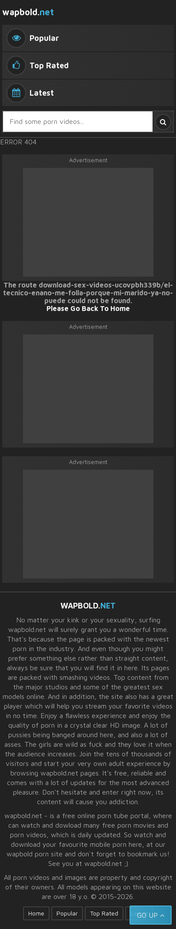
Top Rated (104, 913)
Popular (67, 913)
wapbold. (28, 12)
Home (36, 913)
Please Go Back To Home (88, 308)
